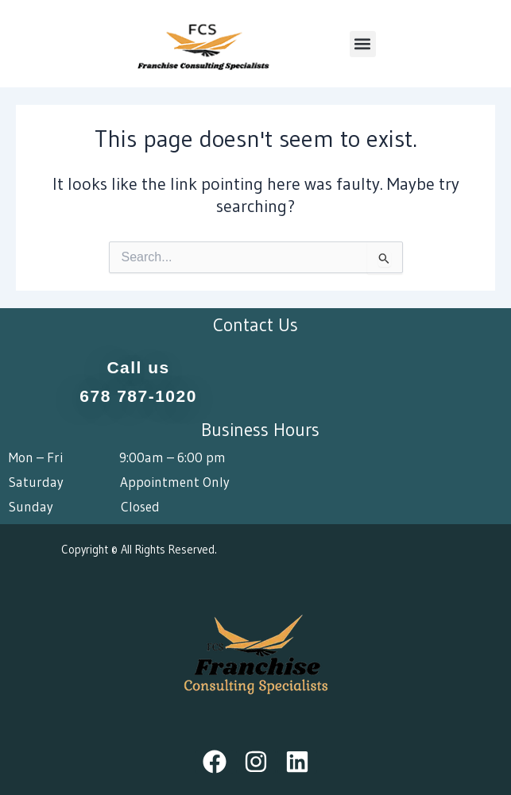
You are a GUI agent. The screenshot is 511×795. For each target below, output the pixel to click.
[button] (363, 44)
